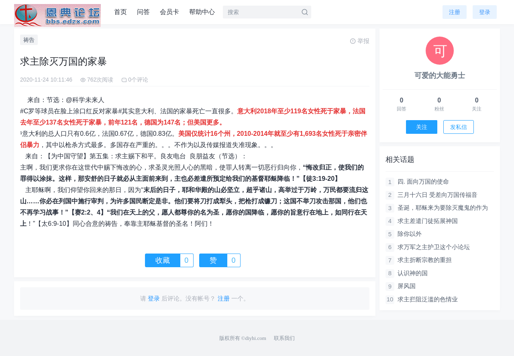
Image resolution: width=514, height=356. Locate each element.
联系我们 (284, 338)
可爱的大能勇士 (439, 76)
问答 (143, 11)
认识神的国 (413, 273)
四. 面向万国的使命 (423, 181)
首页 (120, 11)
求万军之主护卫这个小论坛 (434, 246)
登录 (484, 12)
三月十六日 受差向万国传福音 (437, 194)
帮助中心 (202, 11)
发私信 (458, 127)
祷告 (29, 40)
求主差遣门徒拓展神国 (428, 220)
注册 (454, 12)
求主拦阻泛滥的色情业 (428, 299)
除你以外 (410, 233)
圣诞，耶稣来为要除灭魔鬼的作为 (443, 207)
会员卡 (169, 11)
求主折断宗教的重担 (425, 259)
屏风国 (407, 285)
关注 (421, 127)
